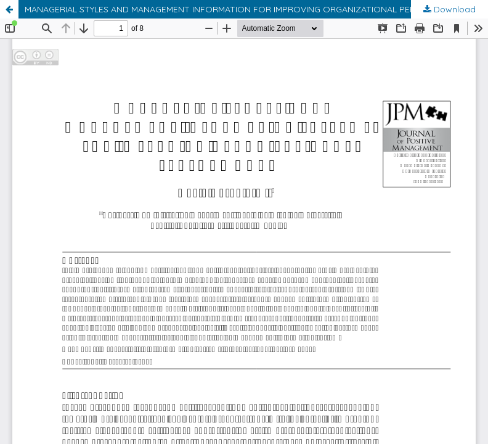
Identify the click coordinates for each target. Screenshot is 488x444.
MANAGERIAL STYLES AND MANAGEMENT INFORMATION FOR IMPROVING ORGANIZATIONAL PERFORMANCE (244, 9)
